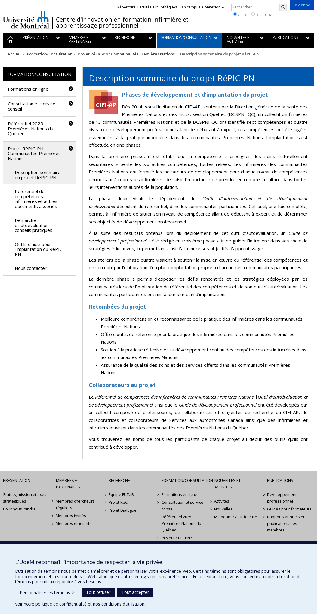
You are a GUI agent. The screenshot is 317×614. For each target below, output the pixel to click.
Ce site (240, 14)
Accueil (15, 54)
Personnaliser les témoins (47, 592)
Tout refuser (98, 592)
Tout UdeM (261, 14)
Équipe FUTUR (121, 494)
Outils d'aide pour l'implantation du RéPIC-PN (39, 249)
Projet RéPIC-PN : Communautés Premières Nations (126, 54)
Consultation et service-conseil (32, 106)
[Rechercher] (283, 7)
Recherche (119, 480)
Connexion (213, 7)
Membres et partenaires (68, 484)
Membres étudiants (74, 523)
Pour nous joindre (19, 509)
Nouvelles (223, 509)
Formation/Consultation (49, 54)
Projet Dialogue (123, 510)
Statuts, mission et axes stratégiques (24, 498)
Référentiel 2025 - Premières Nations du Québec (30, 128)
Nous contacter (31, 268)
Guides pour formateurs (289, 509)
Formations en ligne (28, 89)
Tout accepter (135, 592)
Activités (221, 501)
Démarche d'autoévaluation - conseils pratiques (33, 225)
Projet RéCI (118, 502)
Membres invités (71, 515)
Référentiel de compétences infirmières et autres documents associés (36, 198)
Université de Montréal (26, 20)
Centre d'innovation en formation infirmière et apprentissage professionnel (122, 23)
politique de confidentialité (61, 604)
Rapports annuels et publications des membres (285, 523)
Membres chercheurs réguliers (75, 504)
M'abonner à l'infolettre (235, 516)
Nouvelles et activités (227, 484)
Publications (280, 480)
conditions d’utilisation (122, 604)
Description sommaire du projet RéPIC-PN (37, 174)
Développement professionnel (282, 498)
